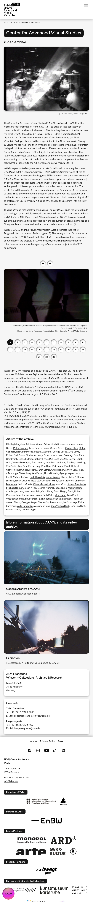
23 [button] (39, 356)
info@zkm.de (11, 781)
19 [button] (61, 349)
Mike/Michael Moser (44, 484)
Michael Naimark (15, 487)
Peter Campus (20, 448)
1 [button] (10, 342)
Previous (43, 263)
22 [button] (83, 349)
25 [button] (54, 356)
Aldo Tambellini (25, 506)
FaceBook (30, 750)
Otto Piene (46, 491)
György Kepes (66, 473)
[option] (46, 301)
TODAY (8, 893)
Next (50, 263)
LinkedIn (63, 750)
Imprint (34, 741)
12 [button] (10, 349)
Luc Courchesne (24, 451)
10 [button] (75, 342)
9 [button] (68, 342)
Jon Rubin (60, 495)
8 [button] (61, 342)
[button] (46, 79)
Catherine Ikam (14, 469)
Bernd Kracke (53, 477)
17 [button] (46, 349)
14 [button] (25, 349)
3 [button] (24, 342)
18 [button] (54, 349)
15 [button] (32, 349)
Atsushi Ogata (75, 487)
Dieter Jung (25, 473)
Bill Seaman (31, 498)
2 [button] (17, 342)
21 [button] (76, 349)
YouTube (46, 750)
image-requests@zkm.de (27, 728)
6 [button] (46, 342)
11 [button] (82, 342)
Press (60, 741)
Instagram (38, 750)
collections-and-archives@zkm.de (32, 715)
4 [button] (32, 342)
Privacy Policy (47, 741)
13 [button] (18, 349)
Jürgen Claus (71, 448)
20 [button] (68, 349)
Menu (86, 5)
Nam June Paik (32, 491)
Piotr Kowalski (37, 477)
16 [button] (39, 349)
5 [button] (39, 342)
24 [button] (46, 356)
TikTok (55, 750)
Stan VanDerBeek (60, 506)
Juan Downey (65, 455)
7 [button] (53, 342)
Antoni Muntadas (76, 484)
